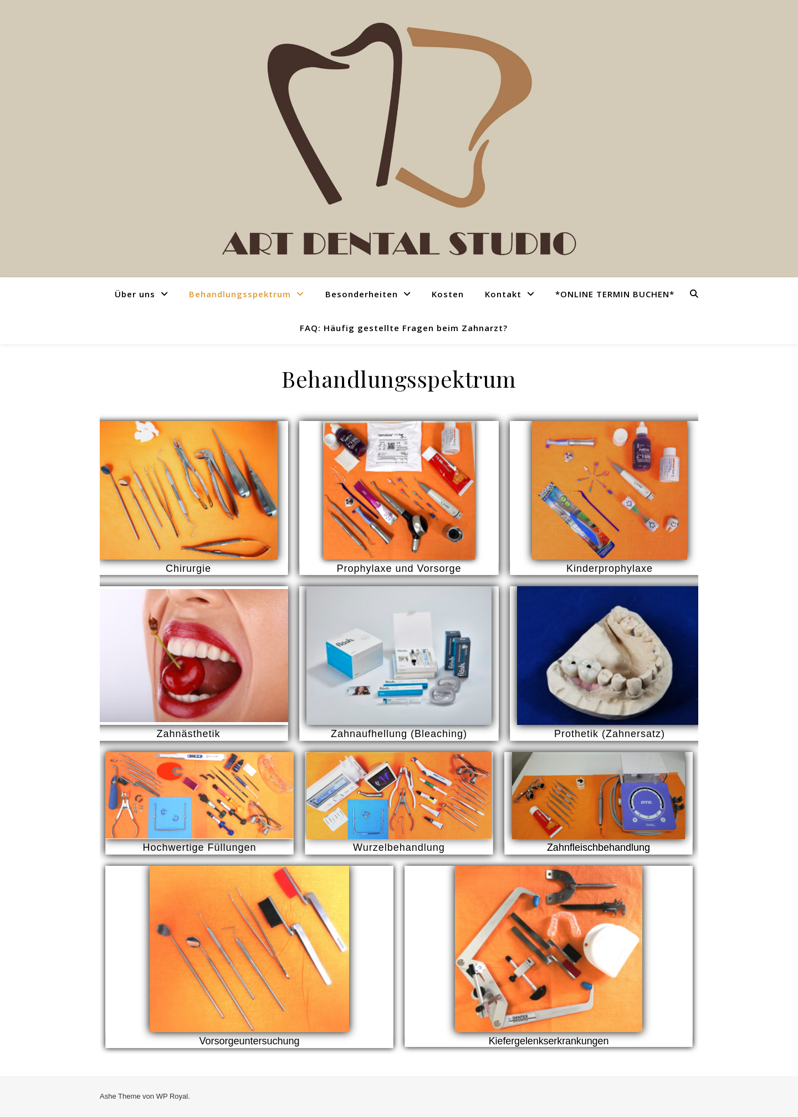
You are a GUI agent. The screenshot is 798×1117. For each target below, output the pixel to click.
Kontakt (503, 293)
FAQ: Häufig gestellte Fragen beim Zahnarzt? (404, 327)
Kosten (448, 293)
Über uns (135, 293)
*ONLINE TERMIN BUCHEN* (614, 293)
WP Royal (172, 1096)
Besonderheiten (361, 293)
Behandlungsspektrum (240, 293)
